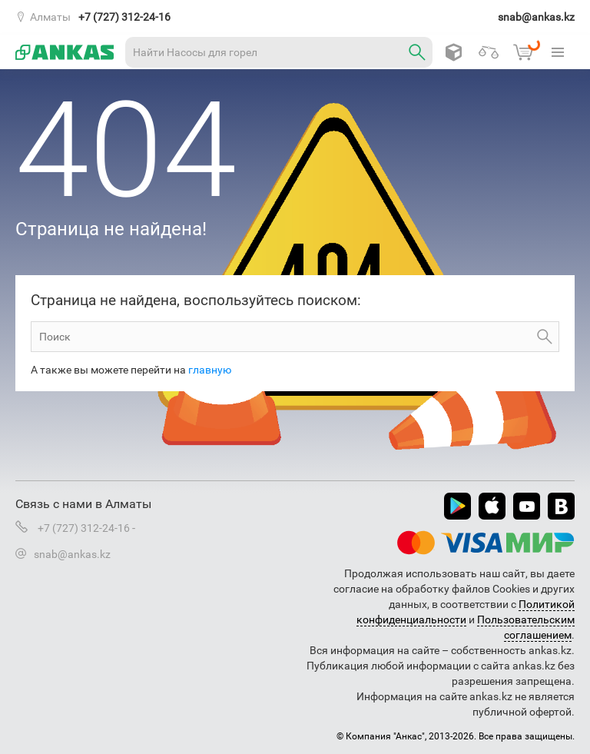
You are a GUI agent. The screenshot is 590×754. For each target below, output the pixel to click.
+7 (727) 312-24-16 (124, 17)
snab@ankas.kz (536, 17)
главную (209, 370)
